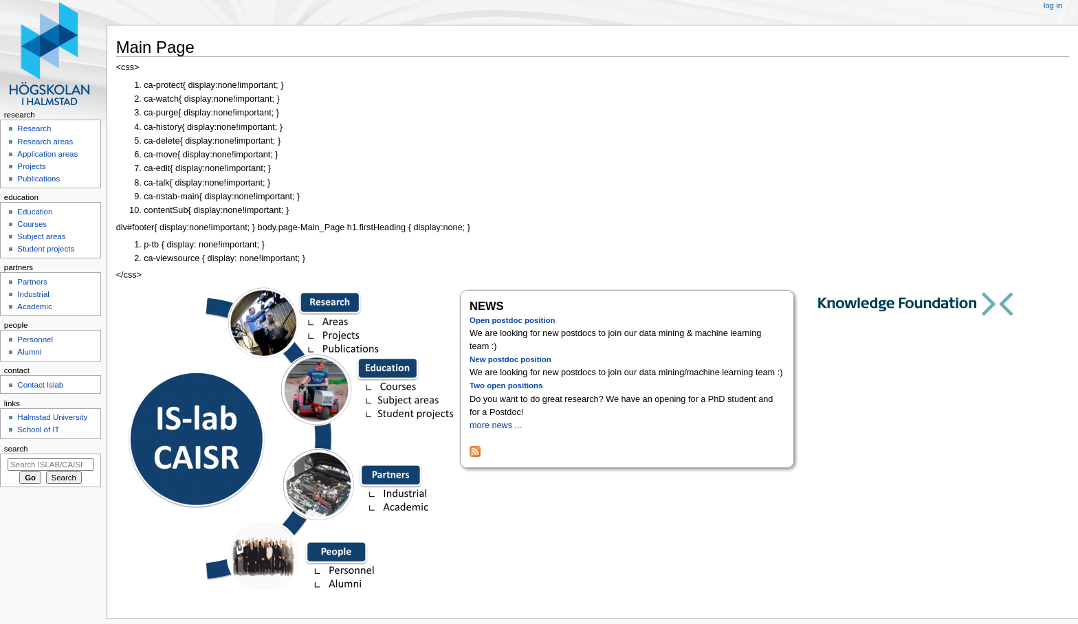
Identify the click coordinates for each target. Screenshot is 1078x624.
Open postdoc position (512, 320)
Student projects (45, 249)
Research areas (45, 141)
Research (34, 128)
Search (16, 449)
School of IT (38, 429)
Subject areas (41, 236)
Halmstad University (52, 417)
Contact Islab (40, 385)
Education (34, 212)
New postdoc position (510, 359)
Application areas (47, 154)
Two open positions (506, 385)
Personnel (35, 339)
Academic (34, 306)
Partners (32, 282)
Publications (38, 179)
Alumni (29, 352)
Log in (1053, 5)
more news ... (496, 425)
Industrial (33, 294)
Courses (32, 224)
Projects (31, 166)
